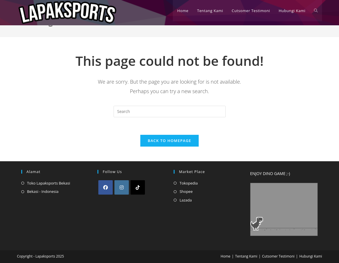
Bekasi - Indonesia (43, 191)
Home (225, 256)
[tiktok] (138, 187)
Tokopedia (188, 183)
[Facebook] (105, 187)
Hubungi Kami (310, 256)
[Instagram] (121, 187)
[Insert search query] (170, 111)
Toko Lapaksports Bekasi (48, 183)
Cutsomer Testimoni (278, 256)
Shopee (185, 191)
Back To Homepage (169, 140)
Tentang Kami (246, 256)
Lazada (185, 200)
